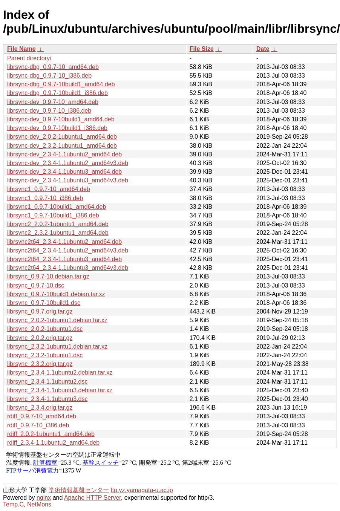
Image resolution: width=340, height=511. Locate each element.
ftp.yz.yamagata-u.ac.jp (141, 490)
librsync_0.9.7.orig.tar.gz (39, 311)
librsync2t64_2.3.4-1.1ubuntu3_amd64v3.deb (67, 268)
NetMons (39, 504)
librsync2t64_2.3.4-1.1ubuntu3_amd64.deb (64, 259)
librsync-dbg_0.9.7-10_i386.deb (49, 75)
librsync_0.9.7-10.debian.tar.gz (48, 276)
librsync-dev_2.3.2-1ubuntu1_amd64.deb (62, 145)
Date (263, 49)
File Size (202, 49)
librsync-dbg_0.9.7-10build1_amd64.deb (61, 84)
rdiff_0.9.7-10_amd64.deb (41, 416)
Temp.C (13, 504)
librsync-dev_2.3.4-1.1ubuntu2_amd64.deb (64, 154)
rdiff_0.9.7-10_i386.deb (38, 425)
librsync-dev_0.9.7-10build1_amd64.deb (61, 119)
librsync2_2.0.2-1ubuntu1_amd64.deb (58, 224)
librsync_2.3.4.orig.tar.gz (39, 407)
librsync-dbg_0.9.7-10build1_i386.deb (57, 93)
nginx (44, 497)
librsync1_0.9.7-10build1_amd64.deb (56, 206)
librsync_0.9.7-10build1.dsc (43, 303)
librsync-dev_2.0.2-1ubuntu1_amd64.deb (62, 136)
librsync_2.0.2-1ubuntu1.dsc (45, 329)
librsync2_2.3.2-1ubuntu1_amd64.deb (58, 232)
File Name (21, 49)
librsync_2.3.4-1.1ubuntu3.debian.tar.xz (59, 390)
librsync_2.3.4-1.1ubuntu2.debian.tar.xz (59, 372)
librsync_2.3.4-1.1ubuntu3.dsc (47, 399)
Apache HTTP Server (92, 497)
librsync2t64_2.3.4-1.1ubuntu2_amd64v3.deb (67, 250)
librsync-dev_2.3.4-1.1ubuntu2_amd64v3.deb (67, 163)
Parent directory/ (29, 58)
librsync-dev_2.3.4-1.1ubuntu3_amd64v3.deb (67, 180)
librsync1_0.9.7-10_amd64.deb (48, 189)
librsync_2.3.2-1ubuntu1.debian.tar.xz (57, 346)
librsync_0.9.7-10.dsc (35, 285)
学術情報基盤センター (79, 490)
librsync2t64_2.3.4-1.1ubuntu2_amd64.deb (64, 242)
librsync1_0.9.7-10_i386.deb (45, 198)
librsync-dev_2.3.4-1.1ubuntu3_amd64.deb (64, 171)
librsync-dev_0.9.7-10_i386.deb (49, 110)
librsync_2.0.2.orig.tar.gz (39, 338)
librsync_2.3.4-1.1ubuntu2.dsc (47, 381)
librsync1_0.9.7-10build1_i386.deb (53, 215)
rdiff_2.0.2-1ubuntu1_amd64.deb (51, 434)
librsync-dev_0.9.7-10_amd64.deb (52, 102)
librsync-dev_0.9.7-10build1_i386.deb (57, 128)
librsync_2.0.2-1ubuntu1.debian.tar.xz (57, 320)
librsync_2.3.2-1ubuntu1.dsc (45, 355)
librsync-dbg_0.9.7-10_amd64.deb (53, 67)
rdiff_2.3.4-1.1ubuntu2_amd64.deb (53, 442)
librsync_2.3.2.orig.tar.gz (39, 364)
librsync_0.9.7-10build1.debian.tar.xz (56, 294)
